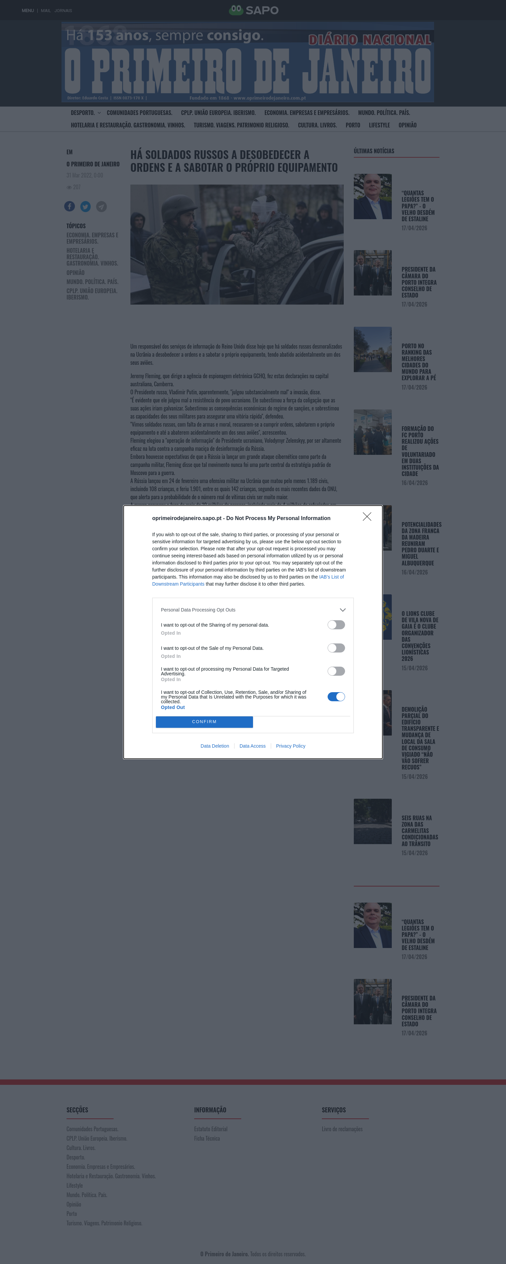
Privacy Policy (290, 746)
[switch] (336, 624)
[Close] (369, 518)
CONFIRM (204, 721)
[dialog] (253, 632)
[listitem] (253, 610)
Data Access (253, 746)
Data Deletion (215, 746)
